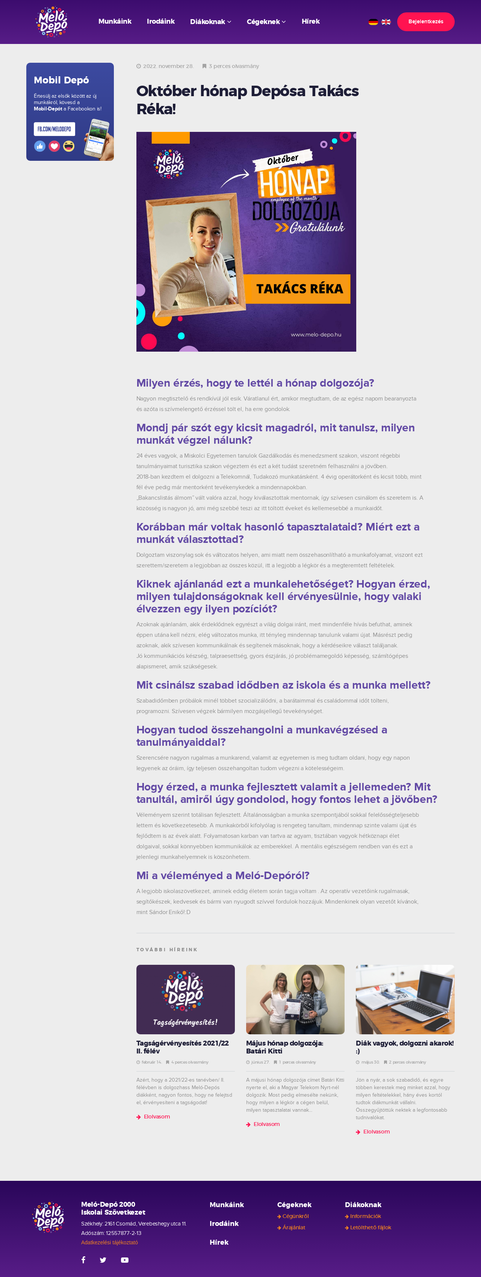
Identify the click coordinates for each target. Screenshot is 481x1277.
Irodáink (160, 21)
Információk (365, 1216)
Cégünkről (296, 1216)
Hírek (311, 21)
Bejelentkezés (425, 21)
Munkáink (114, 21)
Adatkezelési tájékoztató (109, 1242)
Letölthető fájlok (370, 1227)
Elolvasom (157, 1117)
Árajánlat (294, 1227)
